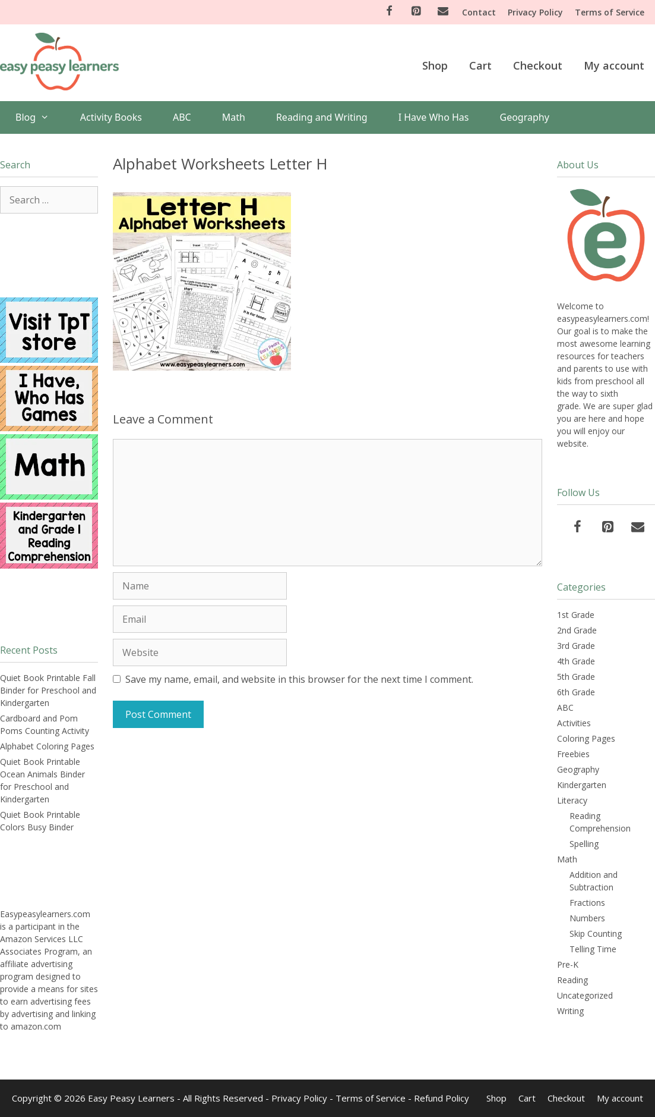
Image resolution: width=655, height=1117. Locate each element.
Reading (572, 980)
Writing (570, 1010)
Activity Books (111, 117)
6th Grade (576, 692)
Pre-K (567, 964)
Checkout (537, 65)
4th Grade (576, 661)
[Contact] (443, 11)
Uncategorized (585, 995)
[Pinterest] (416, 11)
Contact (479, 12)
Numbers (587, 918)
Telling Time (592, 949)
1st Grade (575, 614)
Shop (435, 65)
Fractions (587, 902)
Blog (40, 117)
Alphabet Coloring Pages (47, 746)
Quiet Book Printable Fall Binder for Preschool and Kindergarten (48, 690)
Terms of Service (609, 12)
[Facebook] (389, 11)
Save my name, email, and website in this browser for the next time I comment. (299, 679)
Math (233, 117)
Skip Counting (595, 933)
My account (614, 65)
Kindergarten (581, 784)
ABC (182, 117)
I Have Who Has (433, 117)
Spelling (584, 843)
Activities (574, 723)
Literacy (572, 800)
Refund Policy (441, 1098)
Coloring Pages (586, 738)
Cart (480, 65)
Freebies (573, 754)
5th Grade (576, 676)
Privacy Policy (535, 12)
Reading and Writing (322, 117)
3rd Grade (576, 645)
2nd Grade (577, 630)
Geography (524, 117)
